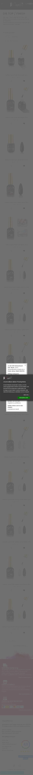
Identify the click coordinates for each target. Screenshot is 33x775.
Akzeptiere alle (23, 397)
